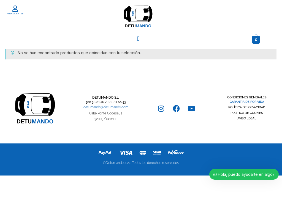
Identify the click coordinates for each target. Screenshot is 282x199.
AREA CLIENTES (15, 13)
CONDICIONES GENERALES (247, 97)
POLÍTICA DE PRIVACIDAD (246, 107)
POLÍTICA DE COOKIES (247, 113)
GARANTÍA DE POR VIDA (247, 102)
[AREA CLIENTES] (15, 9)
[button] (138, 38)
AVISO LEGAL (246, 118)
